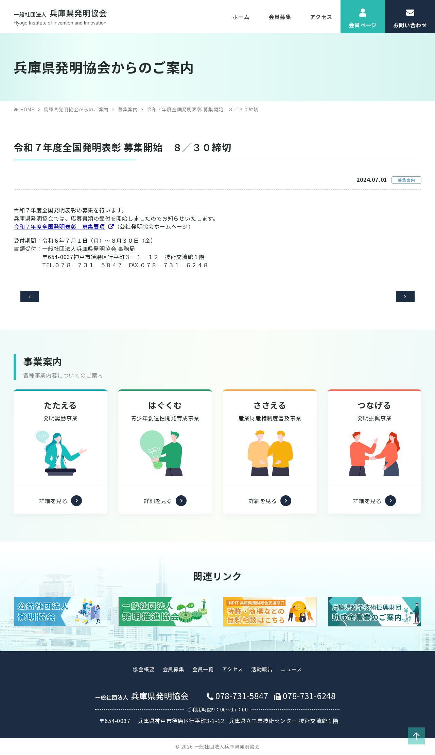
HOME (27, 109)
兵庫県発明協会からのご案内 (76, 109)
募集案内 (128, 109)
